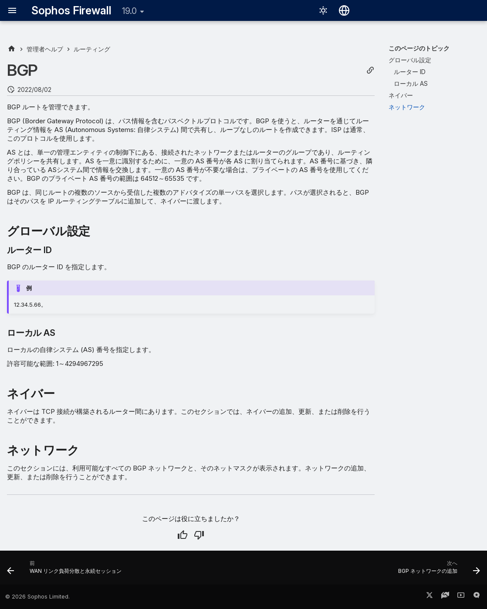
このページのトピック (419, 48)
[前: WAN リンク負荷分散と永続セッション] (66, 570)
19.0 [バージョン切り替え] (129, 11)
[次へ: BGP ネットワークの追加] (437, 570)
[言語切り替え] (344, 10)
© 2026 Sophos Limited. (37, 596)
